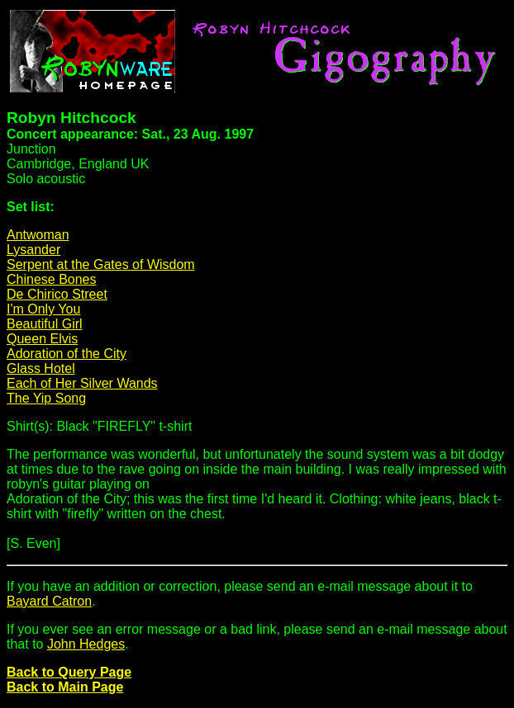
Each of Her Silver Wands (82, 383)
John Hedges (86, 644)
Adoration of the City (66, 354)
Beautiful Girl (45, 324)
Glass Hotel (41, 368)
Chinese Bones (52, 279)
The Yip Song (46, 398)
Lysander (33, 250)
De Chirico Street (57, 294)
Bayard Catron (49, 601)
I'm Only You (43, 309)
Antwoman (38, 235)
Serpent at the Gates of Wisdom (101, 264)
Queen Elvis (42, 339)
